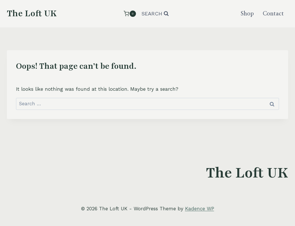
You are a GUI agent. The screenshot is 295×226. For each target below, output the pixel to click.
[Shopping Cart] (130, 13)
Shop (247, 14)
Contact (273, 14)
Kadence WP (199, 208)
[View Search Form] (155, 14)
